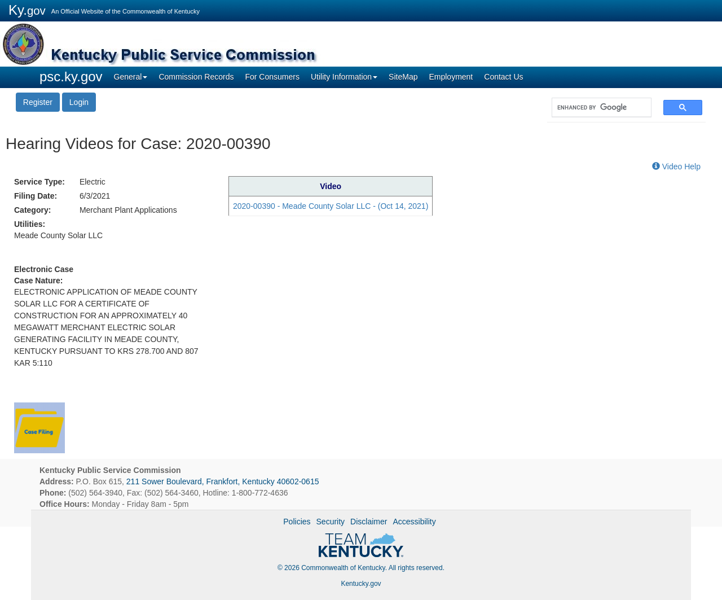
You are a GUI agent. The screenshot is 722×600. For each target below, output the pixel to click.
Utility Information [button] (344, 76)
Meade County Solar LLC (58, 235)
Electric (92, 181)
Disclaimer (368, 521)
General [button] (131, 76)
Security (330, 521)
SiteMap (403, 76)
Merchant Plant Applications (128, 209)
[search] (596, 107)
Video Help (676, 166)
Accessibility (414, 521)
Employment (451, 76)
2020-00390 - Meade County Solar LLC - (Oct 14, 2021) (330, 206)
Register (37, 102)
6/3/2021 (95, 195)
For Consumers (272, 76)
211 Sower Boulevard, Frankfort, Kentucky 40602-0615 (222, 481)
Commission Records (196, 76)
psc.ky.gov (71, 76)
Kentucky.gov (361, 584)
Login (79, 102)
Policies (296, 521)
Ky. (27, 9)
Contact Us (503, 76)
